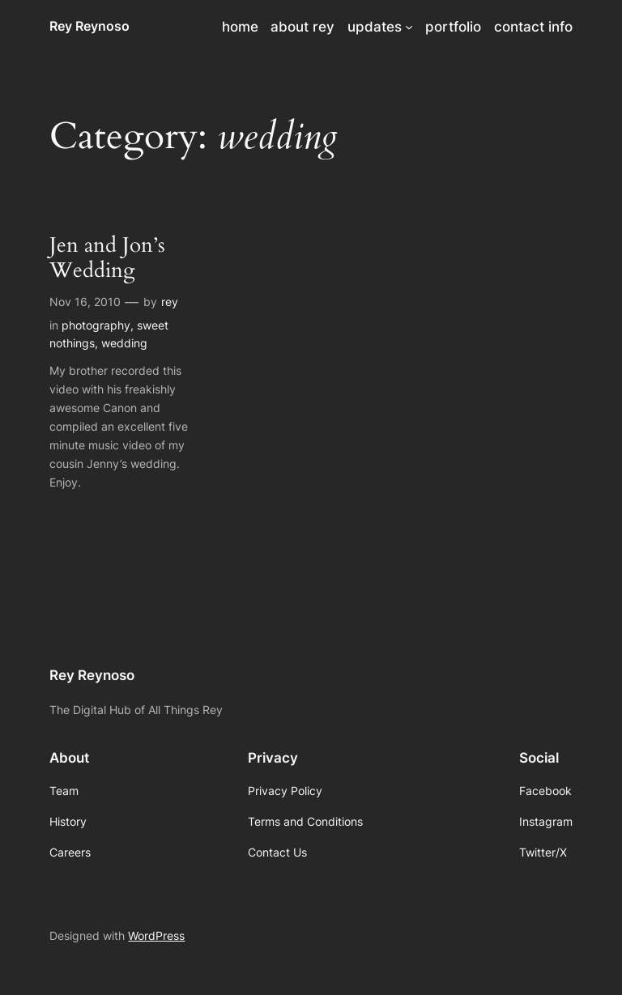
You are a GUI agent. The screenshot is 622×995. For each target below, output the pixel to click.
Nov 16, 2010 (85, 301)
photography (96, 325)
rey (169, 301)
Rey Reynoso (89, 26)
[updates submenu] (409, 27)
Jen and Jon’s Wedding (107, 258)
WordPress (156, 935)
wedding (124, 343)
